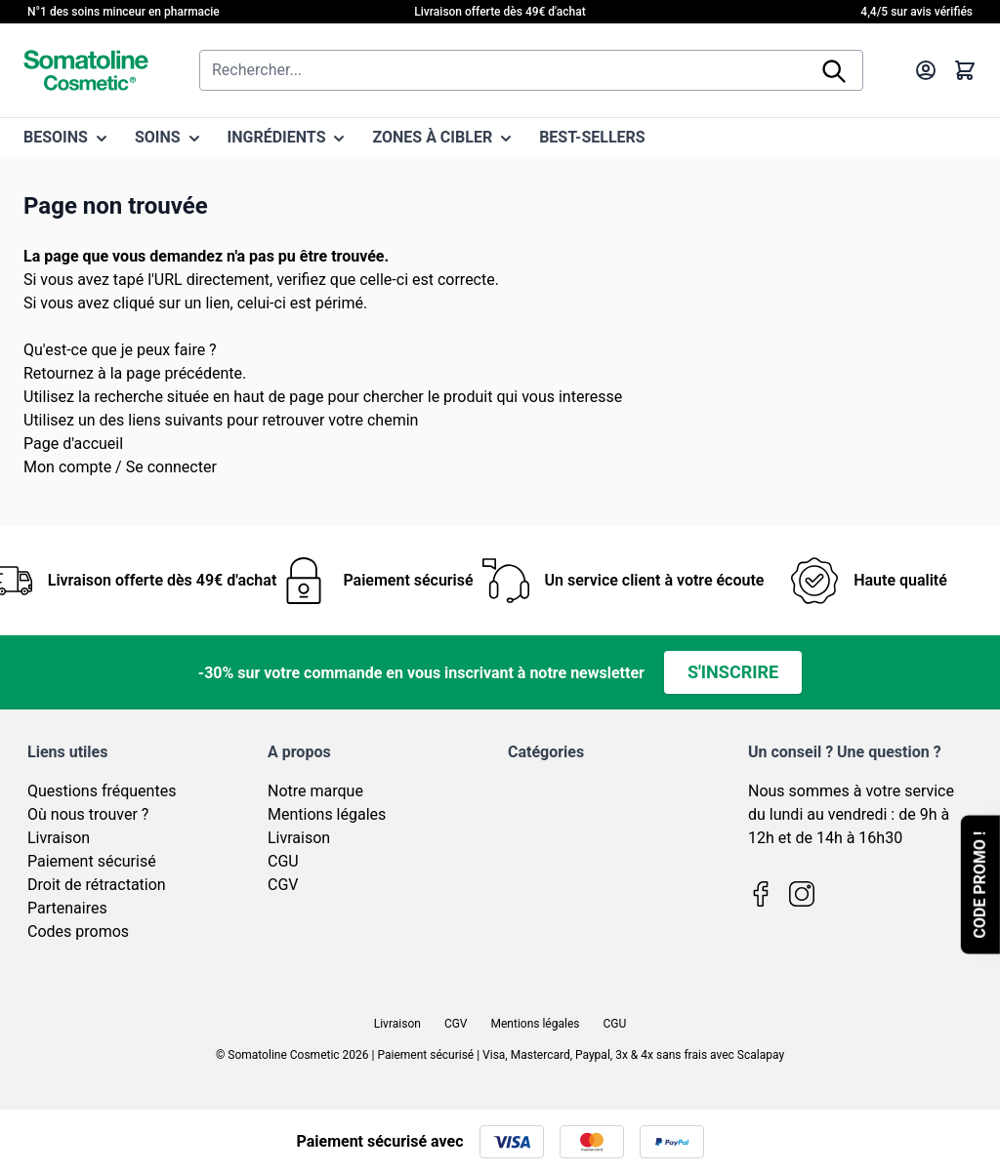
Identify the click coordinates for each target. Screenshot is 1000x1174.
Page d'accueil (73, 443)
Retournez (58, 373)
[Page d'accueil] (85, 70)
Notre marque (315, 791)
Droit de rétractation (96, 884)
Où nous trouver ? (87, 814)
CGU (283, 861)
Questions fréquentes (101, 791)
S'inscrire (733, 672)
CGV (283, 884)
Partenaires (67, 908)
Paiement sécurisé (91, 861)
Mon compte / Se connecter (120, 467)
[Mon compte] (926, 70)
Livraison (58, 838)
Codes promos (78, 931)
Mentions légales (327, 814)
